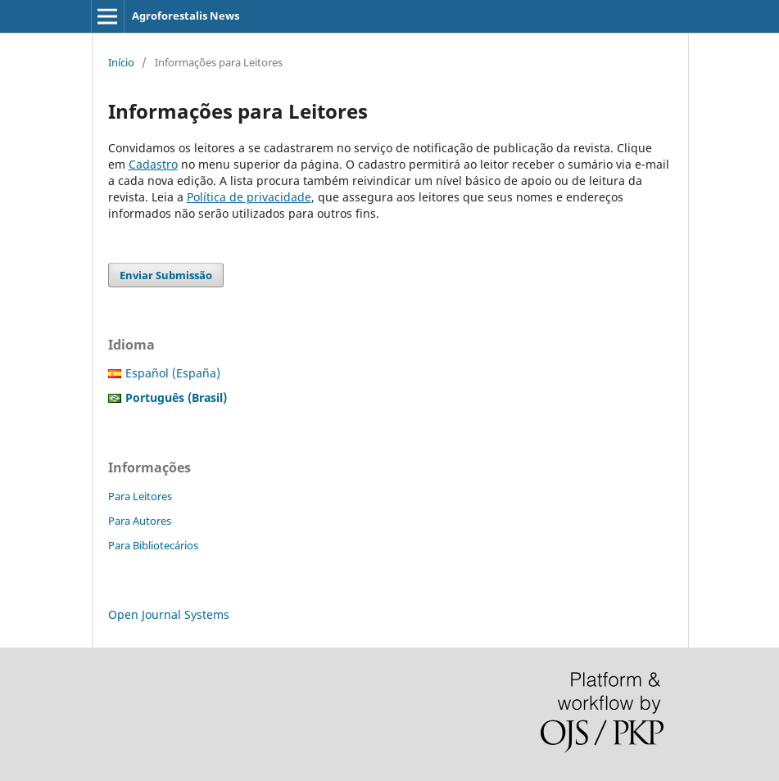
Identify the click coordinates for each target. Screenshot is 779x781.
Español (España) (172, 373)
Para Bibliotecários (153, 545)
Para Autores (139, 520)
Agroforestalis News (185, 15)
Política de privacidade (249, 197)
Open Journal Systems (168, 614)
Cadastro (153, 164)
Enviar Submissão (166, 275)
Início (121, 62)
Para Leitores (140, 496)
